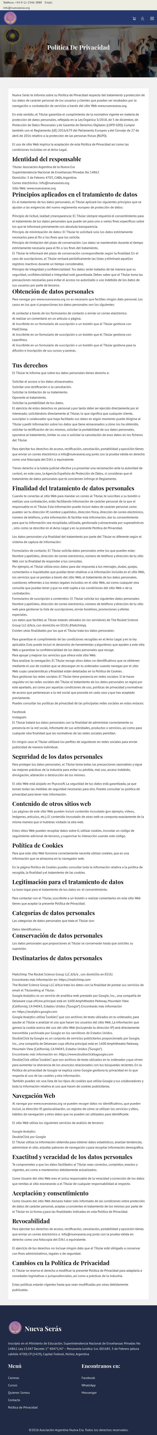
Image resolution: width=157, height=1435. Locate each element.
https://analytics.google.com (37, 1011)
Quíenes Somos (19, 1392)
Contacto (14, 1400)
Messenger (89, 1392)
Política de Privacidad (23, 1407)
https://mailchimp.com (75, 979)
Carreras (13, 1378)
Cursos (12, 1385)
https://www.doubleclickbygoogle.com (86, 1054)
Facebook (88, 1378)
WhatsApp (89, 1385)
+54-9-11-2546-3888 (28, 2)
